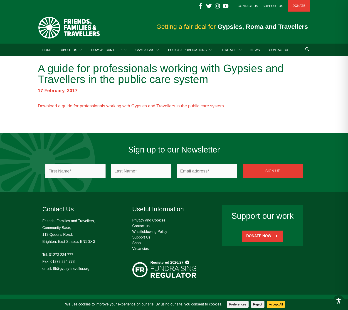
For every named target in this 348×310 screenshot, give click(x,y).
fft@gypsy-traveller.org (71, 269)
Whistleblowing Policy (149, 232)
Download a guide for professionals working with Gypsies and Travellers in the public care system (131, 105)
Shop (136, 243)
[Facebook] (200, 6)
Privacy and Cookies (148, 220)
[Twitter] (209, 6)
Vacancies (140, 249)
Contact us (141, 226)
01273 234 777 (61, 255)
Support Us (141, 237)
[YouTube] (226, 6)
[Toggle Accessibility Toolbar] (339, 301)
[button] (79, 49)
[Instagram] (217, 6)
